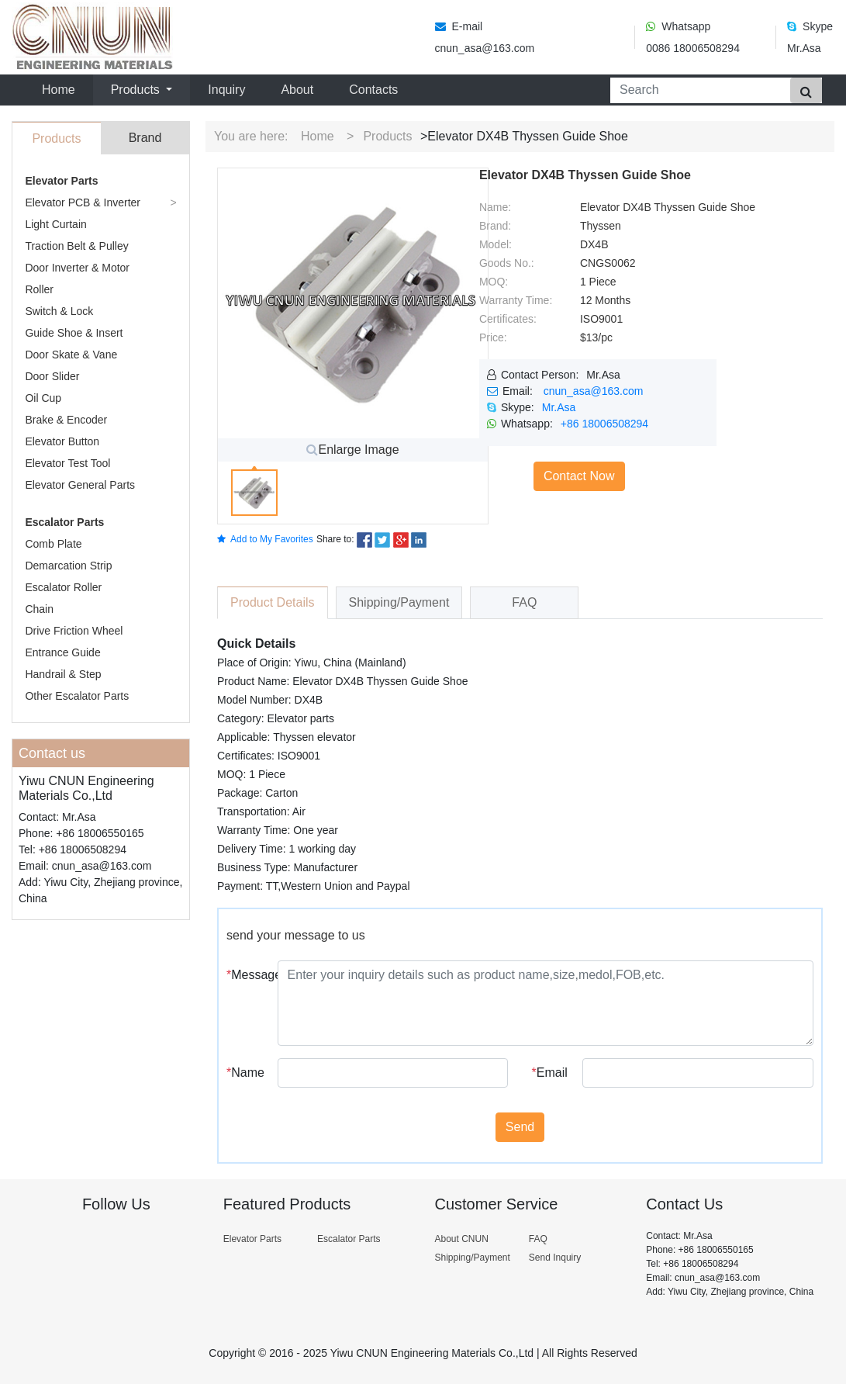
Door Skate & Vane (71, 354)
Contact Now (579, 476)
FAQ (538, 1238)
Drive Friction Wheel (74, 631)
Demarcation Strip (68, 565)
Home (61, 88)
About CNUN (461, 1238)
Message (246, 974)
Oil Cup (43, 398)
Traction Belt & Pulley (76, 246)
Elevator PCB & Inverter (82, 202)
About (297, 89)
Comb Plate (53, 544)
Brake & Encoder (66, 419)
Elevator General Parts (80, 485)
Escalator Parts (64, 522)
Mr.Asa (559, 407)
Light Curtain (55, 224)
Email (550, 1072)
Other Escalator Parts (77, 696)
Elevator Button (62, 441)
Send (520, 1126)
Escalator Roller (63, 587)
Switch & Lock (59, 311)
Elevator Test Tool (67, 463)
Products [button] (137, 89)
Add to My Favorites (265, 539)
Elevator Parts (61, 181)
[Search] (697, 90)
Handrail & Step (63, 674)
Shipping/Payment (471, 1257)
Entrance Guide (62, 652)
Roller (39, 289)
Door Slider (52, 376)
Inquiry (226, 89)
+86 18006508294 (604, 423)
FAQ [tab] (524, 602)
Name (245, 1072)
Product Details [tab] (272, 602)
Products (387, 136)
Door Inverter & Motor (77, 267)
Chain (39, 609)
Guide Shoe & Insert (74, 333)
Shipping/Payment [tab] (399, 602)
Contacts (373, 89)
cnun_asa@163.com (594, 391)
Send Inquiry (555, 1257)
